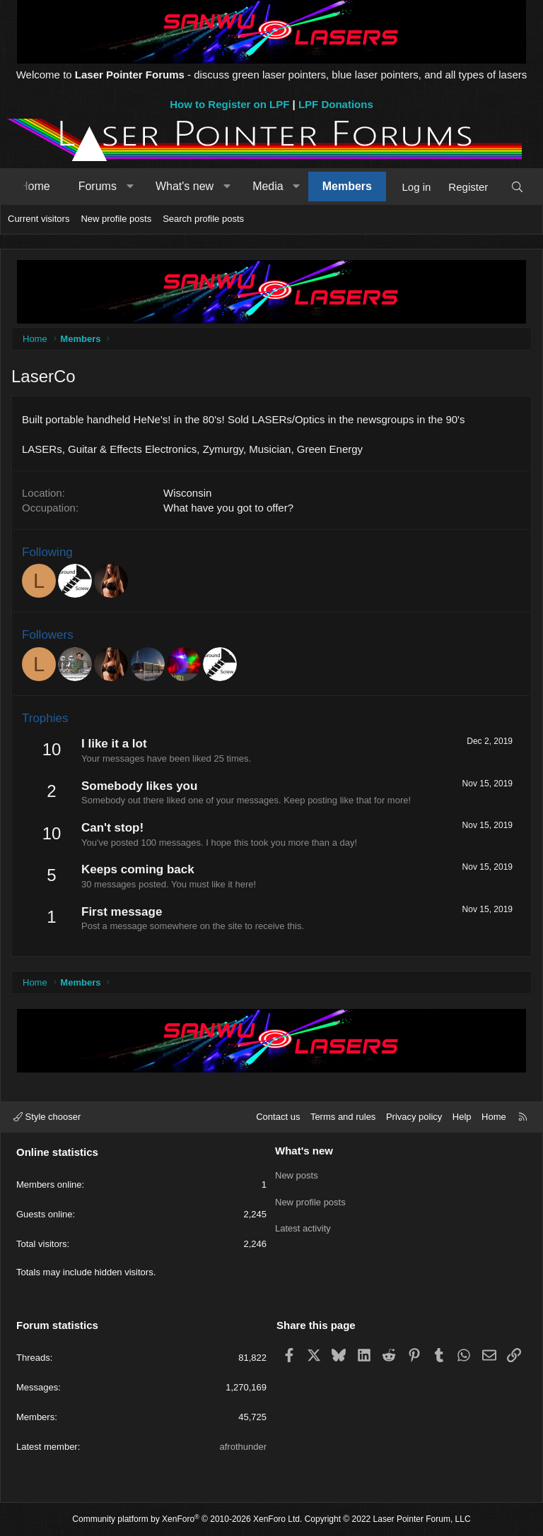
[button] (129, 186)
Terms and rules (342, 1116)
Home (35, 186)
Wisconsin (187, 493)
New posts (296, 1174)
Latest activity (303, 1225)
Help (462, 1116)
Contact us (278, 1116)
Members (347, 186)
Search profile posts (203, 218)
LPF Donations (335, 104)
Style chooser (47, 1116)
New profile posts (116, 218)
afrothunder (243, 1446)
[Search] (517, 186)
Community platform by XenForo (187, 1519)
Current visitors (38, 218)
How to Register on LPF (229, 104)
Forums (97, 186)
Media (268, 186)
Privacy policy (414, 1116)
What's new (185, 186)
